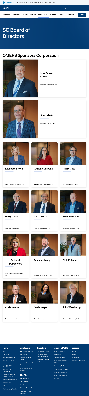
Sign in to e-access (8, 361)
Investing (33, 14)
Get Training (23, 354)
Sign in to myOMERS (9, 357)
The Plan (25, 14)
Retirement (6, 386)
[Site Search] (54, 8)
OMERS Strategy (59, 351)
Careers (53, 14)
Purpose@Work (59, 366)
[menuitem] (7, 14)
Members (6, 14)
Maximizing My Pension (10, 389)
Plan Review (23, 385)
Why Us (74, 351)
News (4, 351)
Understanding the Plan (10, 379)
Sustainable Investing (43, 351)
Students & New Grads (79, 361)
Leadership (57, 354)
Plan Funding (24, 382)
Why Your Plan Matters (27, 388)
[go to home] (9, 8)
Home (5, 348)
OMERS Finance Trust (61, 369)
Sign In (82, 14)
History (56, 378)
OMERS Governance (60, 372)
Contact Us (6, 354)
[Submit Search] (66, 8)
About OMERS (43, 14)
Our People (75, 357)
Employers (16, 14)
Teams (74, 354)
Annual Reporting (59, 357)
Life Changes (7, 383)
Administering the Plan (27, 351)
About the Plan (24, 378)
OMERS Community (60, 375)
